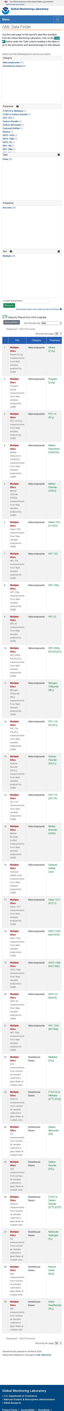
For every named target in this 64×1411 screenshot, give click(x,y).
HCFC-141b (8, 135)
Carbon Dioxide (10, 121)
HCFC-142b (8, 139)
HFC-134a (7, 149)
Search (9, 305)
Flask (5, 159)
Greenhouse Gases (12, 66)
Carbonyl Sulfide (11, 128)
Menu (6, 19)
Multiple (7, 256)
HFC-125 (7, 146)
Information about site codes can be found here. (39, 309)
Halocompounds (11, 62)
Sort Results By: (32, 323)
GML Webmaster (43, 1355)
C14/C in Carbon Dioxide (15, 114)
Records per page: (44, 333)
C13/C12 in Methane (13, 111)
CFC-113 (7, 118)
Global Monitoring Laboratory (30, 9)
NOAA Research (12, 1403)
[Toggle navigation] (57, 19)
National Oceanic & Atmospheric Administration (29, 1399)
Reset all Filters (12, 322)
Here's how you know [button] (15, 4)
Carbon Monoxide (12, 125)
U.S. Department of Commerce (20, 1396)
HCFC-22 (7, 142)
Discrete (7, 208)
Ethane (6, 132)
